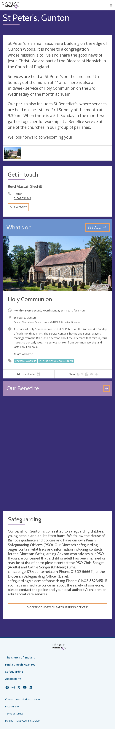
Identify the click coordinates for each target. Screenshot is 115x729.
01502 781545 (22, 198)
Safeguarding (14, 671)
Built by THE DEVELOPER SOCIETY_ (23, 720)
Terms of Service (14, 713)
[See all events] (97, 227)
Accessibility (13, 678)
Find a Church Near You (20, 664)
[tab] (28, 374)
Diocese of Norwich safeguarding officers (58, 607)
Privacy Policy (12, 706)
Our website (18, 207)
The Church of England (20, 657)
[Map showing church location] (57, 453)
